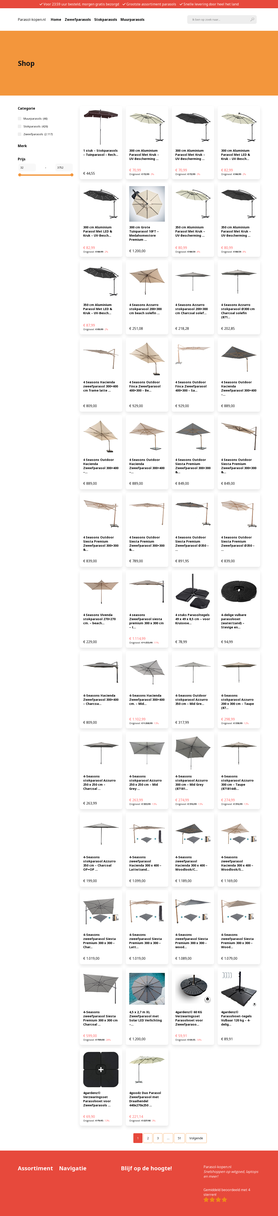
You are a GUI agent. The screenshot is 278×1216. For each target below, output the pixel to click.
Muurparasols (132, 19)
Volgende (196, 1138)
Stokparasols (105, 19)
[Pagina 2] (147, 1138)
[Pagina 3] (157, 1138)
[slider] (19, 174)
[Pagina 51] (179, 1138)
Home (56, 19)
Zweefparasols (78, 19)
